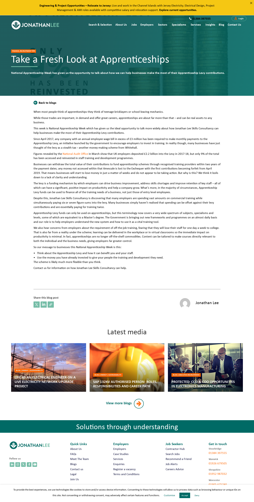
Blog (221, 24)
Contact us (234, 24)
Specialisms (179, 24)
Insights (210, 24)
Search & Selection (100, 24)
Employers (146, 24)
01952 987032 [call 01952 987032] (218, 474)
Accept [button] (185, 495)
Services (196, 24)
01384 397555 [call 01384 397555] (218, 453)
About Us (121, 24)
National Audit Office (75, 154)
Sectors (162, 24)
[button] (239, 18)
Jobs (134, 24)
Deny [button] (197, 495)
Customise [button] (169, 495)
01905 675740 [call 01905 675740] (218, 484)
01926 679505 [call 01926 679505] (218, 463)
